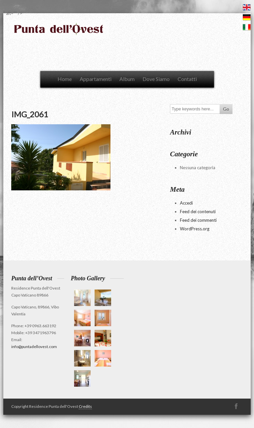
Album (127, 79)
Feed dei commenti (198, 220)
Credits (85, 406)
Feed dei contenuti (198, 211)
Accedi (186, 203)
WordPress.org (194, 228)
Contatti (187, 79)
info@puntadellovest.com (34, 346)
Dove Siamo (156, 79)
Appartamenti (95, 79)
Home (65, 79)
